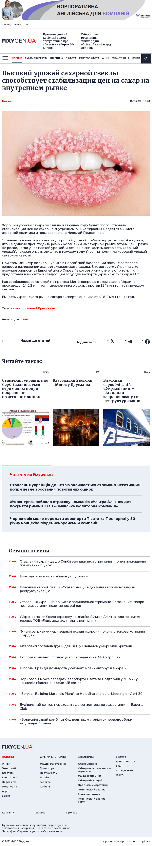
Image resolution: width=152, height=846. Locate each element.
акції (105, 58)
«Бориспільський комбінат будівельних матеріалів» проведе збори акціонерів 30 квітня (79, 722)
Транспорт (47, 768)
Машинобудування (53, 763)
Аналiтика (56, 58)
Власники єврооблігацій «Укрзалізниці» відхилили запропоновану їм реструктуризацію (79, 589)
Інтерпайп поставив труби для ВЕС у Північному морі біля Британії (79, 647)
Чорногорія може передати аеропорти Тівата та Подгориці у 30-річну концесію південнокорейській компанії (73, 521)
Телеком (45, 782)
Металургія (9, 786)
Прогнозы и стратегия (93, 785)
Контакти (8, 812)
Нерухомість (48, 772)
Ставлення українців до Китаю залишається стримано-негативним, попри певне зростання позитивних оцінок (76, 487)
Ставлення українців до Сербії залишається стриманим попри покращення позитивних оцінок (83, 564)
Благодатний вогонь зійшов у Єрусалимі (79, 577)
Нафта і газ (9, 782)
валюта (71, 58)
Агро (5, 791)
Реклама (39, 812)
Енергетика (9, 777)
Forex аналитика (89, 794)
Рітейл (44, 777)
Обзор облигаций (90, 780)
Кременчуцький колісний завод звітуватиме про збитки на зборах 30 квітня (57, 41)
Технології (9, 768)
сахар (15, 308)
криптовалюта (89, 58)
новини (17, 58)
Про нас (71, 812)
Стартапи (8, 772)
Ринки (6, 101)
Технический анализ (91, 789)
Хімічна (45, 786)
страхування (120, 58)
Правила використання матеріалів (126, 841)
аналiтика (86, 756)
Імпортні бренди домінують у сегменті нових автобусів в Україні (79, 669)
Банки (6, 795)
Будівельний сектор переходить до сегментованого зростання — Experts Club (81, 707)
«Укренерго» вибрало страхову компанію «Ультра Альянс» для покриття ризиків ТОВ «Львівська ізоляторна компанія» (70, 504)
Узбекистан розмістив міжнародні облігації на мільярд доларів (94, 41)
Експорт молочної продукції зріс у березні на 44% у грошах (79, 658)
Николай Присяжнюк (40, 308)
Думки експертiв (36, 58)
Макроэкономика (89, 775)
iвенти (136, 58)
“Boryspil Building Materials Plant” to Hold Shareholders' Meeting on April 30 (81, 695)
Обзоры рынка (88, 763)
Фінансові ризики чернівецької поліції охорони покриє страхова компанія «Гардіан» (82, 634)
